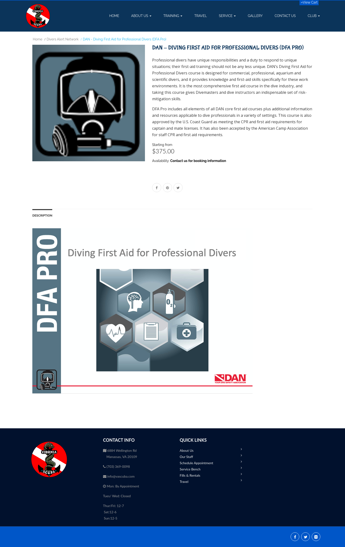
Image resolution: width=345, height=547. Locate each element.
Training (172, 16)
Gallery (255, 16)
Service (227, 16)
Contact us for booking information (198, 161)
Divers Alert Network (63, 39)
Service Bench (190, 469)
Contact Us (285, 16)
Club (314, 16)
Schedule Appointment (196, 463)
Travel (200, 16)
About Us (141, 16)
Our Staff (186, 457)
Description (42, 215)
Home (114, 16)
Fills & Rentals (190, 475)
